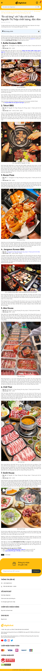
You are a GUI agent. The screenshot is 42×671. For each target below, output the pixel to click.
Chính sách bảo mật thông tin (8, 598)
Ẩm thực (8, 11)
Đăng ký (36, 571)
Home (2, 11)
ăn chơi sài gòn (7, 554)
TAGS (3, 554)
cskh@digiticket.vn (6, 583)
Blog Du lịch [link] (4, 619)
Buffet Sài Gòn (28, 11)
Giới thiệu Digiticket (5, 595)
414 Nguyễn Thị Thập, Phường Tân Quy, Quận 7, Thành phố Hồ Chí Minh (23, 252)
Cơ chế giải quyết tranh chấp (8, 601)
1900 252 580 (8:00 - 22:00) (8, 586)
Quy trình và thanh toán (6, 610)
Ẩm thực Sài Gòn (17, 11)
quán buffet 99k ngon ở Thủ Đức (13, 550)
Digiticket (33, 38)
